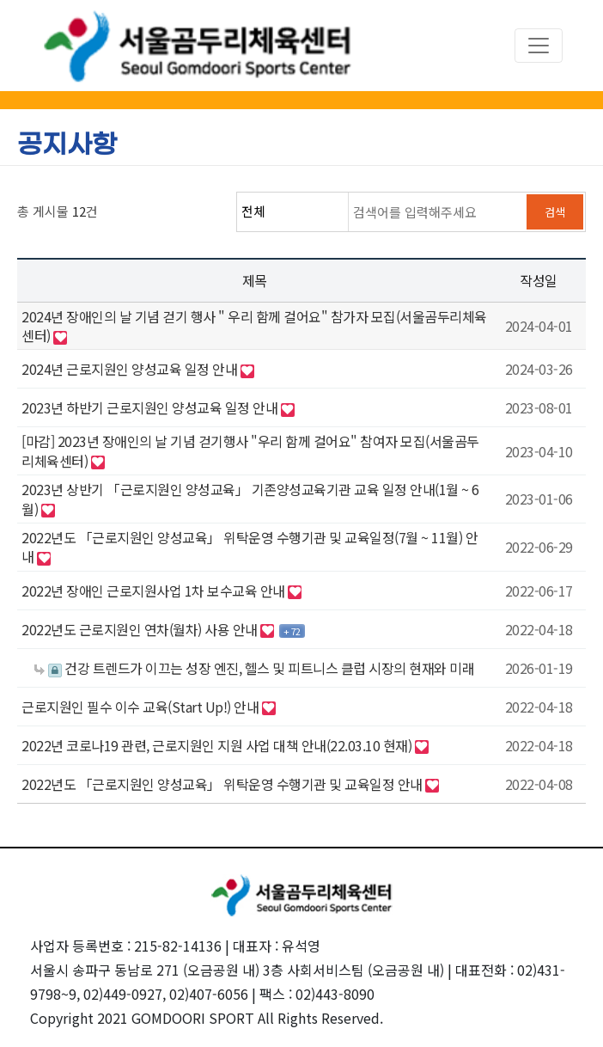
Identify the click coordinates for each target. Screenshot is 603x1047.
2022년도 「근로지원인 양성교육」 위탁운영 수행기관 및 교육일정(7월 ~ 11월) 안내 (249, 546)
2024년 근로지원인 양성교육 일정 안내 (131, 368)
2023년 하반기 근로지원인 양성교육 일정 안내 (151, 407)
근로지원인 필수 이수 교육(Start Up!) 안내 (141, 706)
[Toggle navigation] (539, 45)
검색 (555, 212)
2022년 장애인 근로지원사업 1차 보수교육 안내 (154, 590)
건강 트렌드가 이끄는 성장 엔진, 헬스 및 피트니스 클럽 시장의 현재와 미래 (254, 668)
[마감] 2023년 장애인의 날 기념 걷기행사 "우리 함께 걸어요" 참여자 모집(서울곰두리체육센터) (250, 450)
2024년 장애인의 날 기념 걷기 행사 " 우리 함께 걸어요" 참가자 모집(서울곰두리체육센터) (254, 326)
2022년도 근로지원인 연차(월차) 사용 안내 (140, 629)
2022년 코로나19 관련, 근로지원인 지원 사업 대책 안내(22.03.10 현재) (218, 745)
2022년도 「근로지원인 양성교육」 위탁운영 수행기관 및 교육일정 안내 (223, 784)
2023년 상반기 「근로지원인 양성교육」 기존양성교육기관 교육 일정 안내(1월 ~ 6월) (250, 498)
